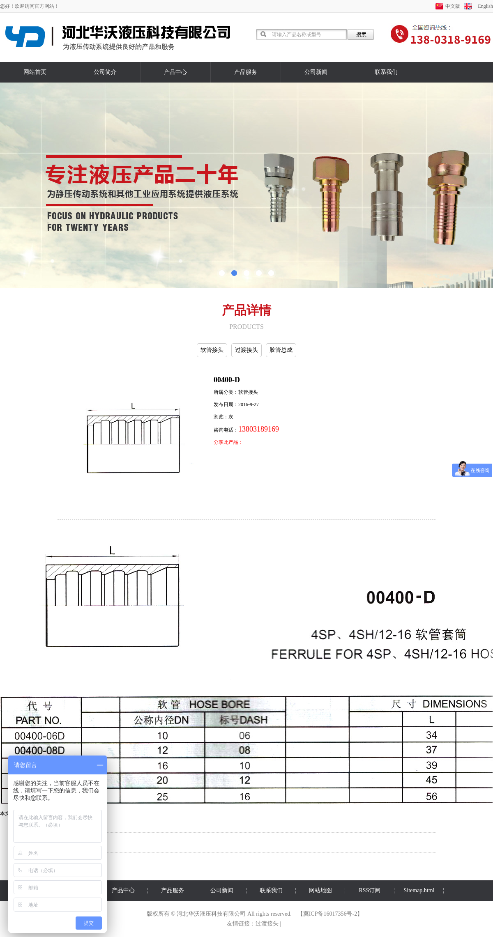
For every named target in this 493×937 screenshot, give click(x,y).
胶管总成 (281, 350)
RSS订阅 (370, 890)
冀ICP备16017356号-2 (330, 914)
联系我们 (386, 72)
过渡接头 (246, 350)
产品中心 (175, 72)
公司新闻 (315, 72)
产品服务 (245, 72)
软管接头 (211, 350)
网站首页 (34, 72)
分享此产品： (228, 442)
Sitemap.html (418, 890)
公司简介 (105, 72)
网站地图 (320, 890)
